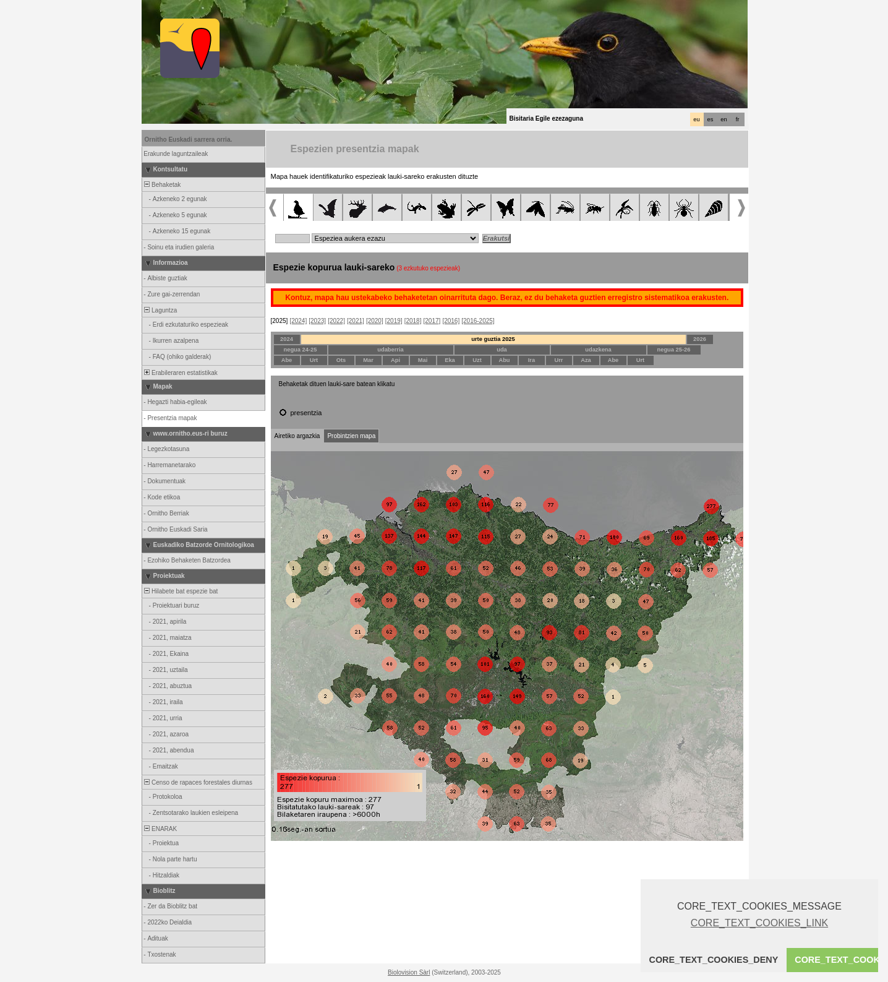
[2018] (413, 320)
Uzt (477, 360)
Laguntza (160, 310)
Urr (559, 360)
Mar (368, 360)
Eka (450, 360)
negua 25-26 (674, 350)
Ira (531, 360)
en (723, 119)
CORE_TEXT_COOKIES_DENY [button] (714, 960)
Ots (341, 360)
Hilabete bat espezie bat (180, 591)
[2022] (336, 320)
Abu (504, 360)
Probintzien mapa (351, 436)
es (710, 119)
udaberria (390, 350)
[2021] (355, 320)
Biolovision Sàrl (409, 972)
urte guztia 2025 (493, 339)
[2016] (450, 320)
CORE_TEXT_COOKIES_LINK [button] (759, 923)
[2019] (394, 320)
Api (395, 360)
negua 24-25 (300, 350)
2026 (699, 339)
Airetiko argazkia (297, 436)
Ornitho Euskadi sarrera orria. (189, 139)
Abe (286, 360)
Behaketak (162, 184)
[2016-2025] (477, 320)
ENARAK (160, 828)
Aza (586, 360)
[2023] (317, 320)
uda (502, 350)
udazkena (598, 350)
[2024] (298, 320)
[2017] (432, 320)
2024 (286, 339)
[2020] (374, 320)
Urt (314, 360)
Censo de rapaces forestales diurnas (197, 782)
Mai (423, 360)
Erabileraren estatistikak (180, 372)
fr (738, 119)
